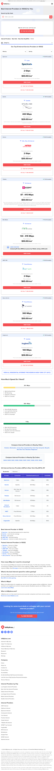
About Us (3, 665)
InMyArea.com (8, 749)
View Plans (27, 82)
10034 (32, 460)
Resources (3, 653)
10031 (12, 460)
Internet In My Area (6, 641)
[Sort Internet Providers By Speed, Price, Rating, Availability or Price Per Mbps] (40, 51)
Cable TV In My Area (6, 644)
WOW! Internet (5, 737)
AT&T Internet (4, 706)
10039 (9, 460)
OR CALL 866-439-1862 (27, 291)
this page (15, 568)
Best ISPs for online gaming (8, 578)
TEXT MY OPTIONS (27, 86)
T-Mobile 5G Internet (6, 722)
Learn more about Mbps (7, 587)
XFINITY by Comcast (6, 725)
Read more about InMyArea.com (9, 596)
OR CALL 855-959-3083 (27, 90)
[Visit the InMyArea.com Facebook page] (2, 632)
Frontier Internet (5, 718)
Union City (35, 448)
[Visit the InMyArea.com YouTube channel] (11, 632)
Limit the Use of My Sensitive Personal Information (14, 677)
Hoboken (6, 448)
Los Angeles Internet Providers (9, 687)
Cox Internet (4, 715)
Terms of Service (5, 680)
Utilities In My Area (6, 646)
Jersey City (20, 448)
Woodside (28, 449)
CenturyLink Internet (6, 713)
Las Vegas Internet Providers (8, 694)
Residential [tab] (6, 471)
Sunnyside (41, 448)
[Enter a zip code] (27, 17)
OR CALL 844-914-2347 (27, 213)
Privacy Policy (4, 670)
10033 (5, 460)
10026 (40, 460)
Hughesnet (5, 539)
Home (2, 663)
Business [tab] (15, 471)
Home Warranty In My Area (8, 649)
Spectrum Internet (5, 710)
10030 (16, 460)
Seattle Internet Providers (7, 699)
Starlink (7, 485)
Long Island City (27, 448)
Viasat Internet (5, 720)
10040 (20, 460)
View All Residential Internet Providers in (27, 372)
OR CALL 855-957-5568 (27, 130)
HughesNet (7, 520)
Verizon (7, 490)
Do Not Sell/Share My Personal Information (12, 675)
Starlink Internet (5, 739)
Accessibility (4, 672)
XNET (6, 511)
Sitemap (3, 656)
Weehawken (13, 448)
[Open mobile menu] (52, 3)
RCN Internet (4, 730)
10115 (36, 460)
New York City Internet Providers (9, 689)
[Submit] (50, 16)
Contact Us (4, 668)
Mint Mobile (6, 500)
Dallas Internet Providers (7, 691)
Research (3, 651)
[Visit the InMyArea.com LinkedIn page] (8, 632)
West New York (21, 449)
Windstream (4, 732)
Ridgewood (34, 449)
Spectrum (6, 480)
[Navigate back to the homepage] (5, 3)
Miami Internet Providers (7, 696)
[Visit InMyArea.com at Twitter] (5, 632)
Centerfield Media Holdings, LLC (37, 749)
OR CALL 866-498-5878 (27, 172)
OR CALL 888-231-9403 (27, 328)
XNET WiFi (5, 537)
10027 (28, 460)
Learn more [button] (42, 0)
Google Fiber (4, 734)
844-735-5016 (27, 616)
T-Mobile (6, 496)
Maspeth (47, 448)
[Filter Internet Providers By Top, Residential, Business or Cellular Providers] (14, 51)
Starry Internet (6, 516)
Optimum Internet (5, 708)
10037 (24, 460)
